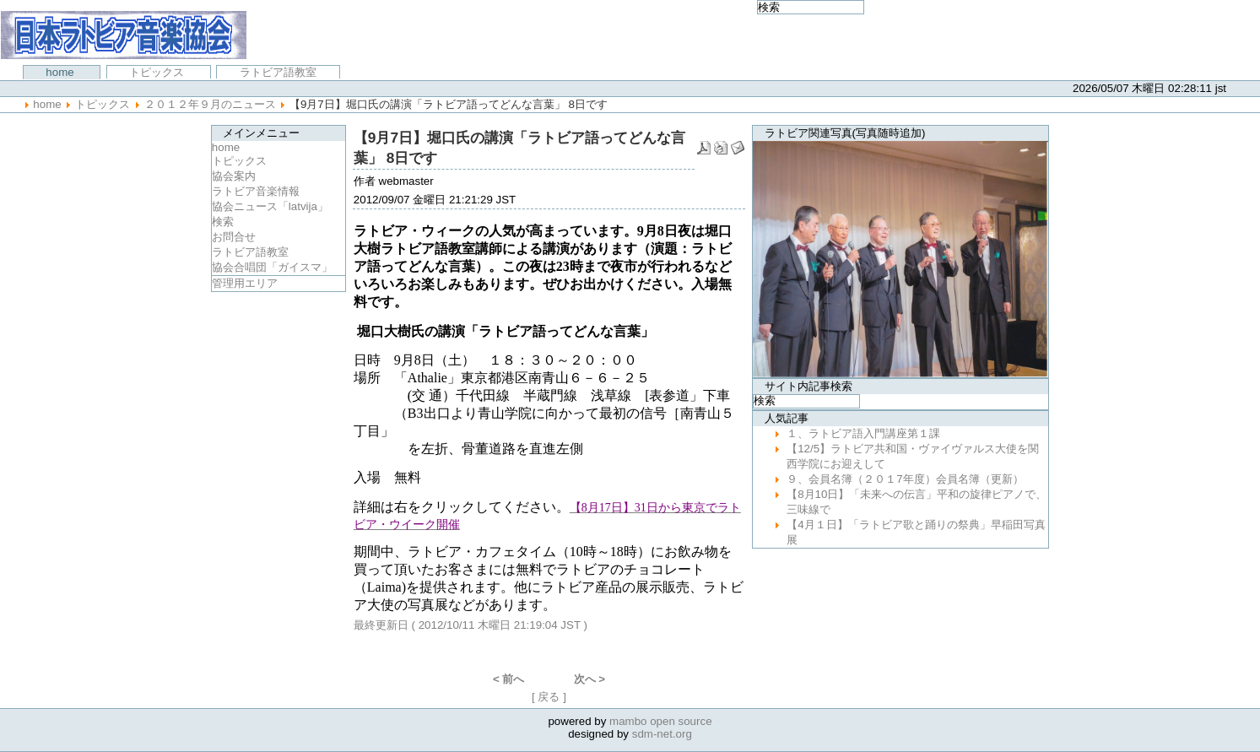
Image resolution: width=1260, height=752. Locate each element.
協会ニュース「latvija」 (270, 206)
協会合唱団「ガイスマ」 (272, 267)
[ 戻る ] (549, 696)
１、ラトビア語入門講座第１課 (863, 433)
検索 (223, 221)
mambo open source (660, 721)
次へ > (590, 679)
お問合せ (234, 236)
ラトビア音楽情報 (256, 191)
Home (61, 72)
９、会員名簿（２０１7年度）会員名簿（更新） (905, 479)
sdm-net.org (662, 734)
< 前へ (509, 679)
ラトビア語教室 (278, 72)
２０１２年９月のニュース (210, 104)
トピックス (158, 72)
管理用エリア (245, 283)
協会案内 (234, 176)
